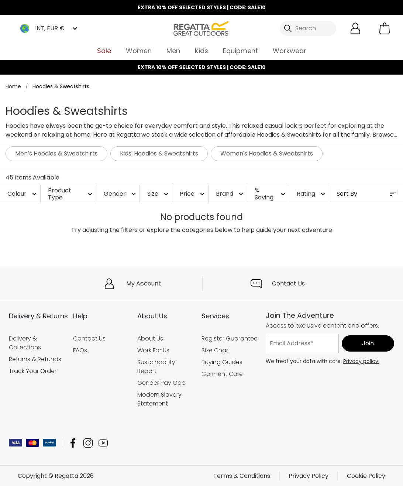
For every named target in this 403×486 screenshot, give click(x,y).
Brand (230, 193)
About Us (150, 338)
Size (158, 193)
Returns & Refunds (35, 359)
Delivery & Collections (25, 343)
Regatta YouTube (103, 442)
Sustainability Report (156, 366)
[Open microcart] (384, 28)
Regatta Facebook (73, 442)
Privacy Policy (308, 475)
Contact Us (288, 283)
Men (173, 50)
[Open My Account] (355, 28)
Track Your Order (32, 371)
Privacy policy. (361, 361)
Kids (201, 50)
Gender (121, 193)
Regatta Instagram (88, 442)
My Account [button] (143, 283)
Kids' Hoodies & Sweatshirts (159, 153)
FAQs (80, 350)
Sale (104, 50)
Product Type (71, 194)
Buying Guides (222, 362)
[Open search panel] (308, 28)
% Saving (271, 194)
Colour (22, 193)
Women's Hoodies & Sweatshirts (266, 153)
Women (139, 50)
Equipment (240, 50)
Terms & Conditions (241, 475)
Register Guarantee (230, 338)
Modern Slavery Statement (159, 399)
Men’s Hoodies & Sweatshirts (56, 153)
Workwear (289, 50)
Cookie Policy (366, 475)
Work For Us (153, 350)
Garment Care (222, 374)
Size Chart (216, 350)
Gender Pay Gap (161, 383)
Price (193, 193)
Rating (312, 193)
